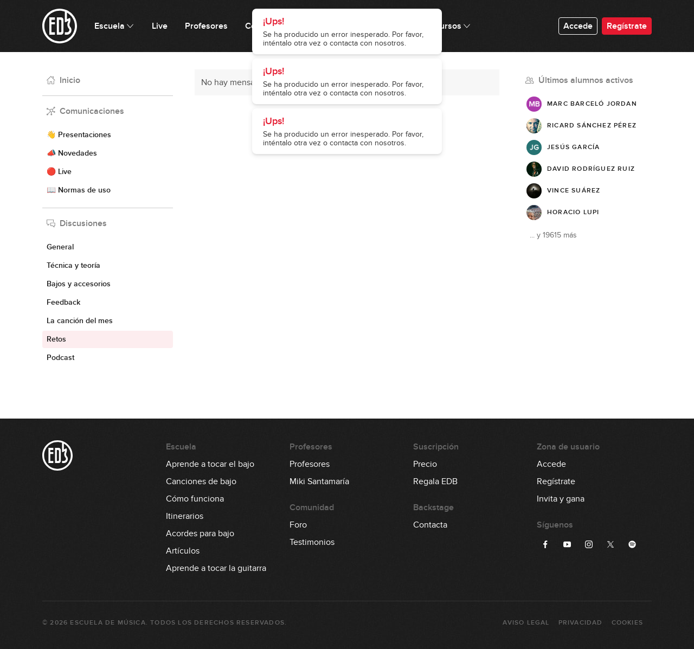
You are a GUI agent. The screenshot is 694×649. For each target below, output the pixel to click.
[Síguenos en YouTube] (567, 544)
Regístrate (627, 26)
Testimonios (312, 542)
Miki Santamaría (319, 481)
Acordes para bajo (200, 533)
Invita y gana (560, 498)
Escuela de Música (107, 623)
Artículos (183, 550)
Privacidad (580, 623)
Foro (298, 524)
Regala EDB (435, 481)
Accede (578, 26)
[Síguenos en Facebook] (545, 544)
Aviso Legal (526, 623)
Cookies (627, 623)
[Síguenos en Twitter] (610, 544)
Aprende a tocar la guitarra (216, 568)
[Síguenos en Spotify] (632, 544)
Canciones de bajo (201, 481)
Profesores (310, 464)
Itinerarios (184, 516)
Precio (425, 464)
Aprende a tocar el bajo (210, 464)
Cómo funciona (195, 498)
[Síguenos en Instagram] (588, 544)
